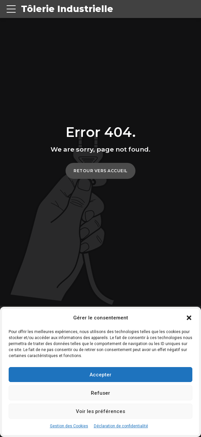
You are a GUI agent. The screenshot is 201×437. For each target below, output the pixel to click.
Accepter (100, 375)
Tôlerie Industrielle (68, 9)
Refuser (100, 393)
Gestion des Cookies (69, 426)
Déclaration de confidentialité (121, 426)
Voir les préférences (100, 411)
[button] (189, 317)
